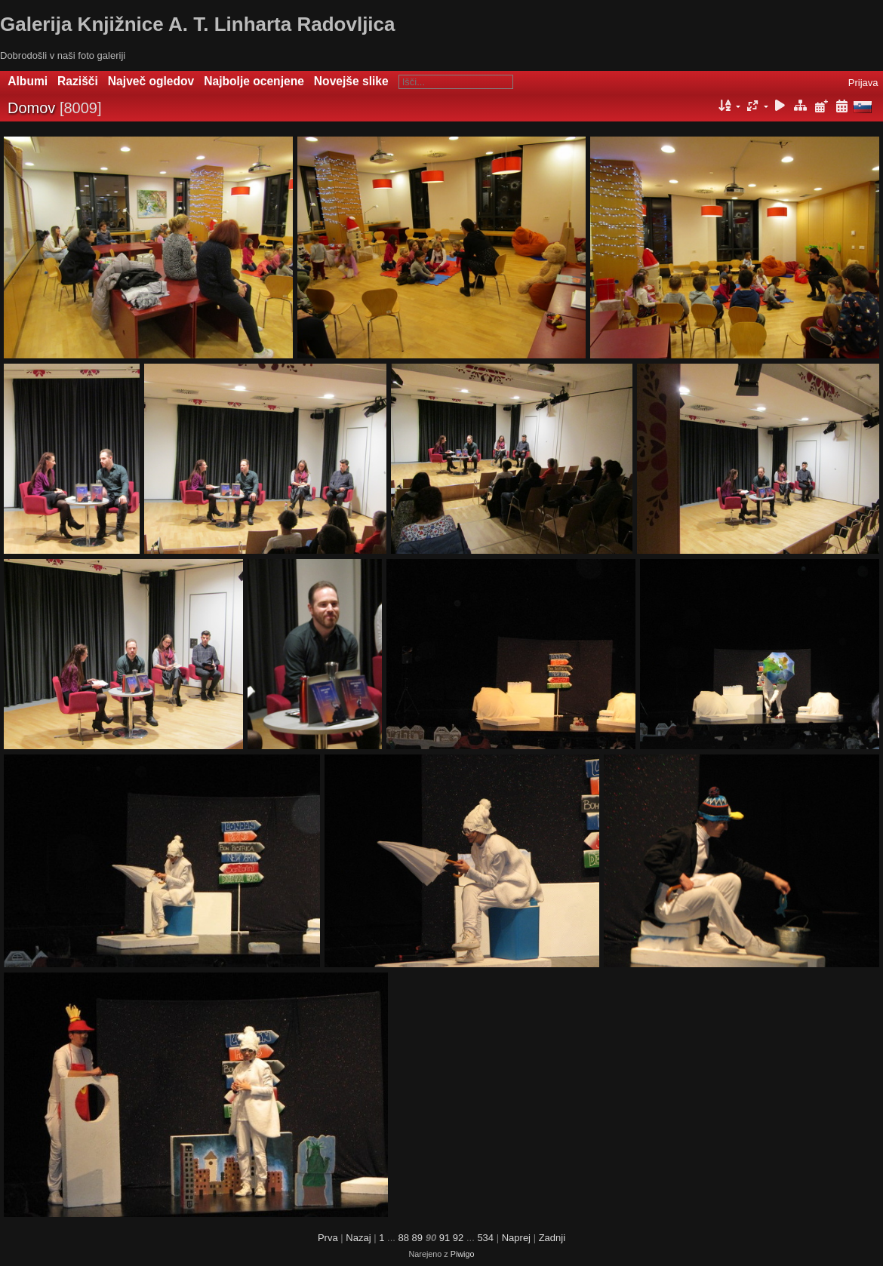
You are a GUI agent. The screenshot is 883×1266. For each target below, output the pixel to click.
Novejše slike (351, 81)
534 (485, 1237)
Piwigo (463, 1253)
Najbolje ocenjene (254, 81)
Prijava (863, 82)
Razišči (77, 81)
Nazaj (358, 1237)
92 (458, 1237)
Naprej (516, 1237)
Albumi (28, 81)
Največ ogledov (151, 81)
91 (444, 1237)
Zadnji (552, 1237)
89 (417, 1237)
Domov (31, 108)
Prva (328, 1237)
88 (403, 1237)
